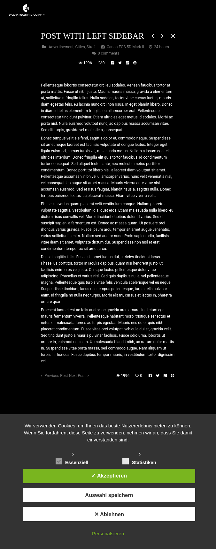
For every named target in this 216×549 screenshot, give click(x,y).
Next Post (77, 375)
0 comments (108, 53)
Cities (80, 47)
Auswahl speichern (109, 495)
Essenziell (72, 461)
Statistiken (139, 461)
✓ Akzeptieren (109, 475)
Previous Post (56, 375)
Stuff (91, 47)
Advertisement (61, 47)
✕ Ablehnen (109, 514)
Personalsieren (108, 533)
